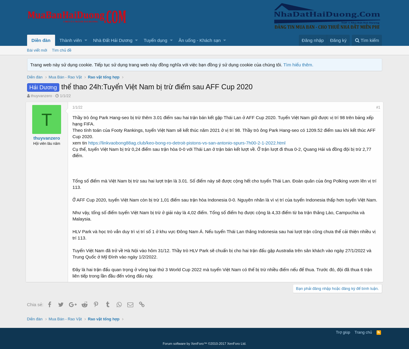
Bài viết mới (37, 50)
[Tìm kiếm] (367, 40)
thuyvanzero (41, 96)
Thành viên (71, 40)
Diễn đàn (41, 40)
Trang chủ (363, 332)
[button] (86, 40)
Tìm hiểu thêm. (299, 64)
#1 (377, 107)
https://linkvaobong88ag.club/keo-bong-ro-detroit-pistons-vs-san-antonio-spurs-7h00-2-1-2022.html (188, 142)
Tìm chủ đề (62, 50)
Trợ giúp (343, 332)
